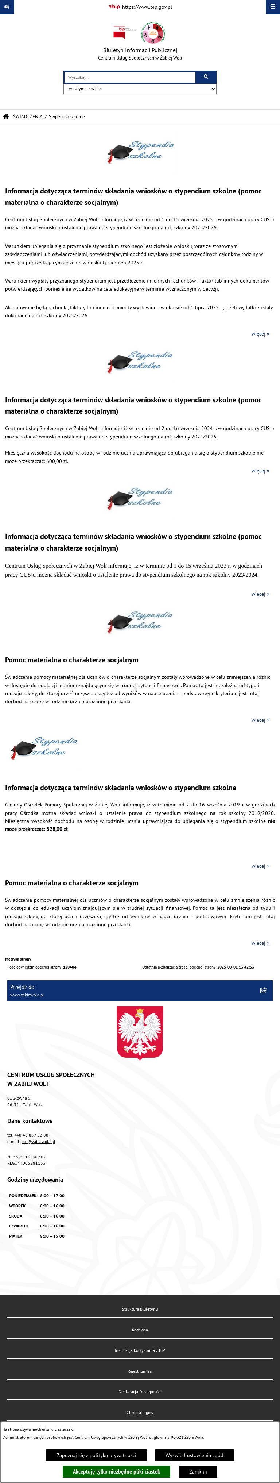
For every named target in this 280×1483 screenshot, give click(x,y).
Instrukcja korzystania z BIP (140, 1350)
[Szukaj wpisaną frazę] (207, 77)
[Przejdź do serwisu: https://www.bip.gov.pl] (140, 7)
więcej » (260, 333)
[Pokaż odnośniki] (7, 7)
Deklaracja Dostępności (140, 1391)
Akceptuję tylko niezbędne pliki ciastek (116, 1471)
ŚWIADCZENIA (28, 116)
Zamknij (198, 1471)
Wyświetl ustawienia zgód (194, 1455)
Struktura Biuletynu (140, 1309)
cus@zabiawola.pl (38, 1141)
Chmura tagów (140, 1412)
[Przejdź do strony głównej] (140, 43)
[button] (140, 172)
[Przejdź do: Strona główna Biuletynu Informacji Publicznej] (6, 116)
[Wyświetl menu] (273, 7)
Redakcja (140, 1330)
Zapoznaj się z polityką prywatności (96, 1455)
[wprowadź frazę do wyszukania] (130, 77)
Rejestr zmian (140, 1371)
